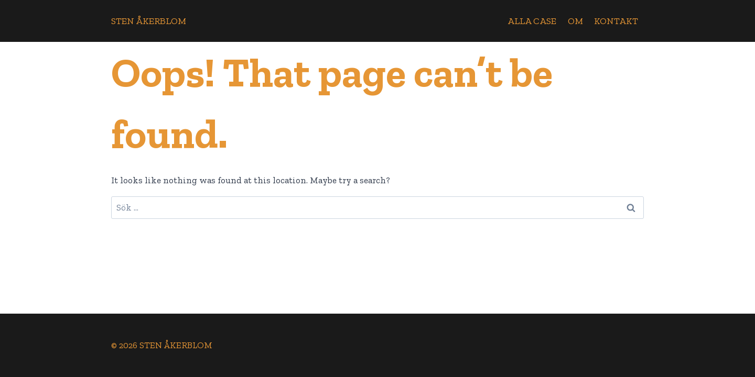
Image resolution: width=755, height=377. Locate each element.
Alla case (532, 21)
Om (575, 21)
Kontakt (616, 21)
